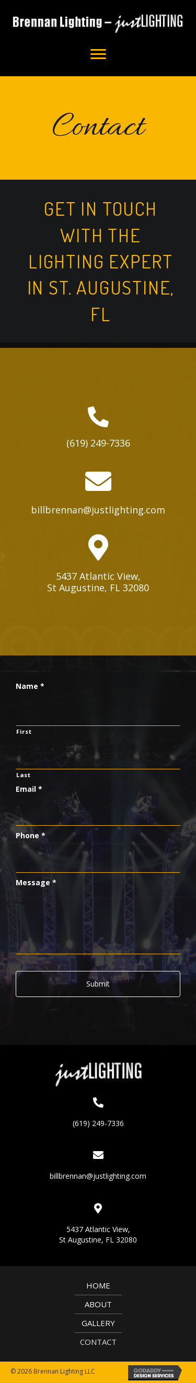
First (23, 731)
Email (29, 789)
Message (36, 882)
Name (30, 686)
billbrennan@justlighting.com (98, 509)
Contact (98, 1342)
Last (23, 775)
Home (98, 1285)
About (98, 1304)
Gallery (98, 1323)
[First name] (98, 712)
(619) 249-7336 (98, 443)
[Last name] (98, 755)
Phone (30, 835)
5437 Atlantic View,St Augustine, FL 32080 (98, 582)
